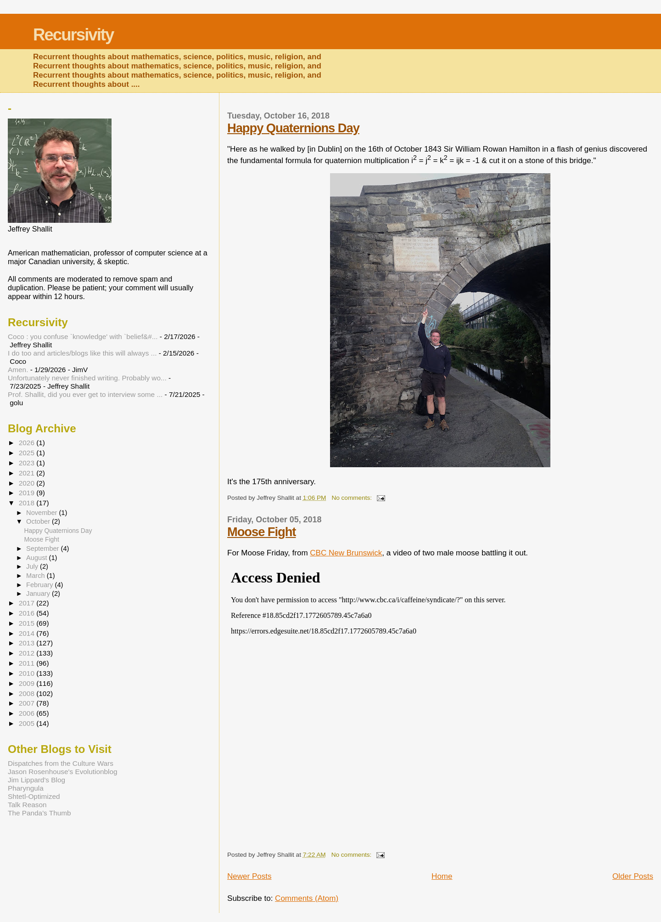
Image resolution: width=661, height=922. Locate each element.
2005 (27, 723)
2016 (27, 613)
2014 (27, 633)
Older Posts (632, 876)
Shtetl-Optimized (34, 796)
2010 (27, 673)
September (43, 548)
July (33, 566)
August (37, 557)
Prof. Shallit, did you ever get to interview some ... (85, 394)
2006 (27, 713)
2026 (27, 443)
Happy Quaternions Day (293, 128)
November (42, 512)
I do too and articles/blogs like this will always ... (82, 353)
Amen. (18, 369)
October (39, 521)
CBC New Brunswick (346, 553)
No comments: (352, 497)
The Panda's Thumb (39, 813)
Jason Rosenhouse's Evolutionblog (63, 771)
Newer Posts (249, 876)
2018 (27, 503)
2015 (27, 623)
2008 (27, 693)
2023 (27, 463)
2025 (27, 453)
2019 (27, 493)
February (40, 584)
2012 (27, 653)
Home (441, 876)
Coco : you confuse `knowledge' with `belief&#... (83, 336)
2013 (27, 643)
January (39, 593)
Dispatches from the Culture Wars (60, 763)
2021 (27, 473)
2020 (27, 483)
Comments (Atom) (306, 898)
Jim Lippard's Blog (36, 780)
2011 (27, 663)
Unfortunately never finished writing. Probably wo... (87, 378)
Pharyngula (26, 788)
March (36, 575)
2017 (27, 603)
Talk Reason (27, 805)
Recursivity (73, 34)
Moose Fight (261, 532)
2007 (27, 703)
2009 (27, 683)
